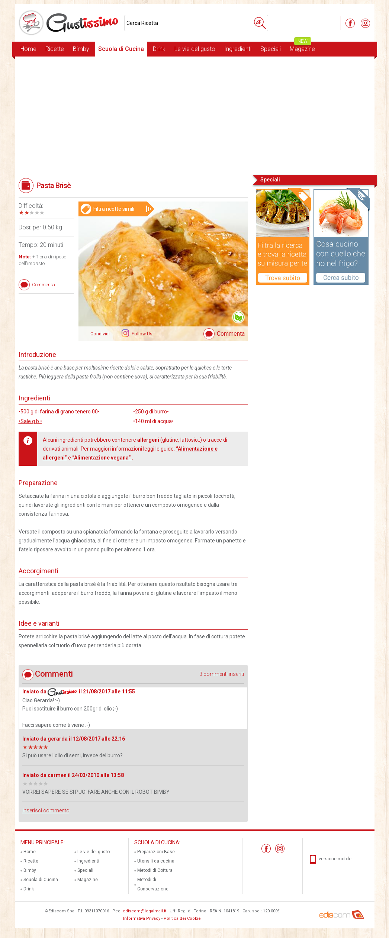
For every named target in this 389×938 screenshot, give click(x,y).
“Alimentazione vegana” (102, 458)
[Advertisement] (194, 115)
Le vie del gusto (194, 48)
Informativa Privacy (141, 918)
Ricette (54, 48)
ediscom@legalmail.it (144, 911)
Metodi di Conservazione (152, 884)
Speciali (270, 48)
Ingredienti (237, 48)
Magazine (302, 47)
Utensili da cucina (155, 861)
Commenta (231, 333)
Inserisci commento (46, 810)
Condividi (100, 333)
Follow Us (141, 333)
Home (28, 48)
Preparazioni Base (156, 851)
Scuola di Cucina (121, 48)
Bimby (81, 48)
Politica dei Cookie (182, 918)
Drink (159, 48)
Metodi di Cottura (155, 870)
